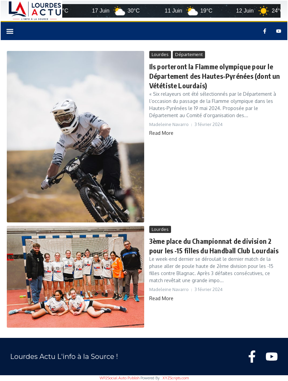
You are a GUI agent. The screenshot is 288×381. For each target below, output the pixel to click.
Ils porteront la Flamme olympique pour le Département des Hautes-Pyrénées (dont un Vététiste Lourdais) (214, 76)
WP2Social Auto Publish (119, 378)
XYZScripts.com (176, 378)
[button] (9, 31)
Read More (161, 133)
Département (189, 54)
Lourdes (160, 54)
